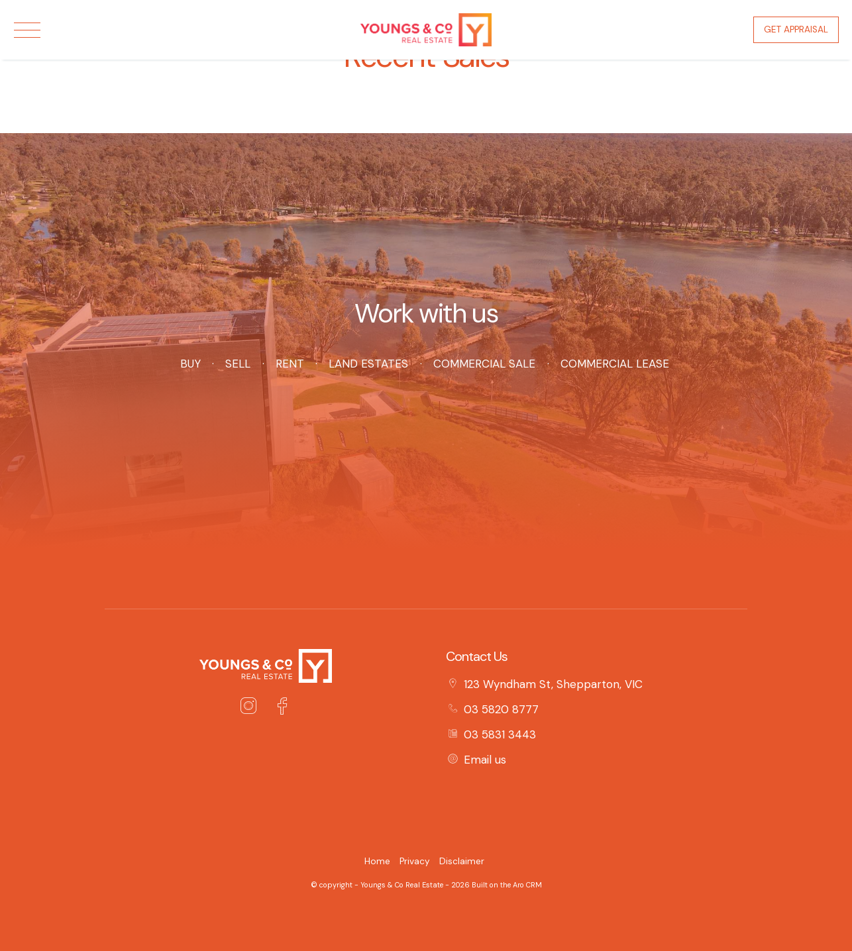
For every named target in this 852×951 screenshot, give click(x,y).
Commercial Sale (484, 363)
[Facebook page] (281, 708)
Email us (485, 759)
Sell (237, 363)
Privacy (414, 861)
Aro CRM (527, 884)
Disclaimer (461, 861)
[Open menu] (27, 30)
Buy (190, 363)
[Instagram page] (251, 708)
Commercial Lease (614, 363)
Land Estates (368, 363)
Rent (289, 363)
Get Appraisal (796, 29)
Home (377, 861)
